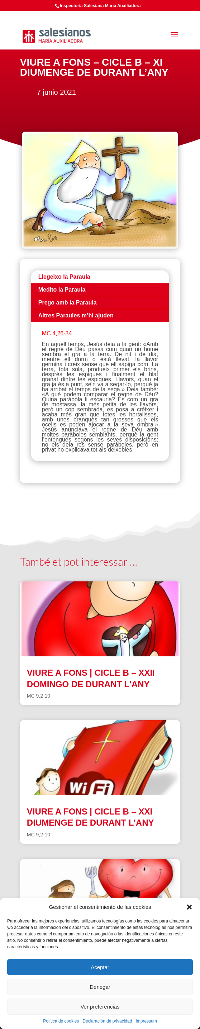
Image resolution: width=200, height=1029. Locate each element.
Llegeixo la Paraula (64, 277)
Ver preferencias (99, 1007)
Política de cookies (61, 1021)
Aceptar (100, 967)
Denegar (100, 987)
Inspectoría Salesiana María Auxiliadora (100, 5)
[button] (189, 907)
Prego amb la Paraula (67, 302)
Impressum (146, 1021)
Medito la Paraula (62, 290)
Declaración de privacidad (107, 1021)
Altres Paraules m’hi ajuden (76, 315)
